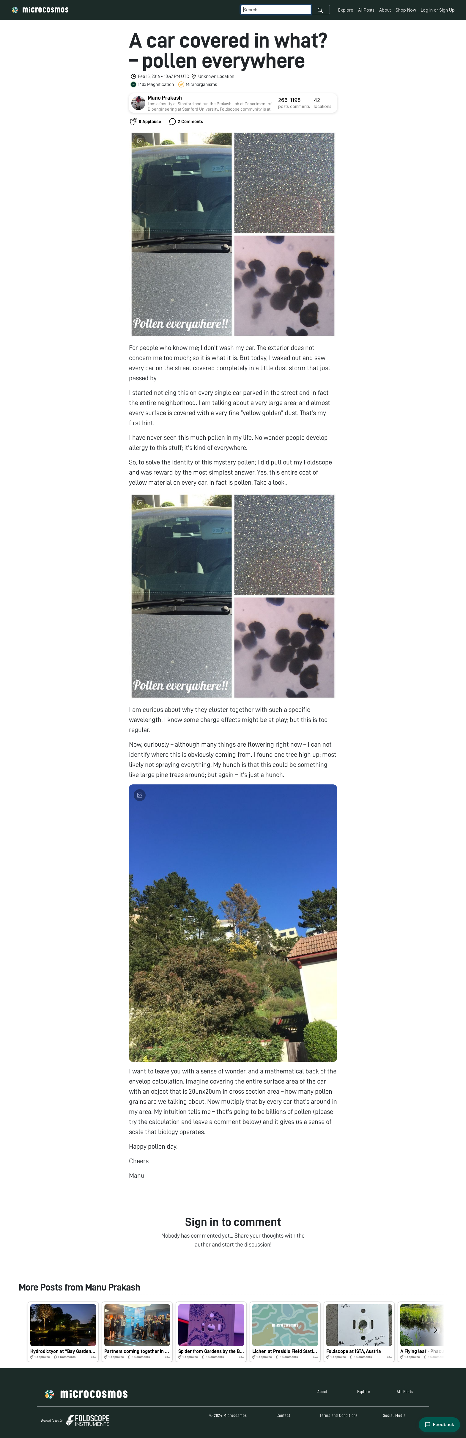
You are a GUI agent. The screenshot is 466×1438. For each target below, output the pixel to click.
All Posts (366, 9)
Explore (345, 9)
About (385, 9)
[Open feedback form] (439, 1424)
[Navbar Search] (276, 9)
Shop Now (406, 9)
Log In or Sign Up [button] (438, 9)
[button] (63, 1332)
